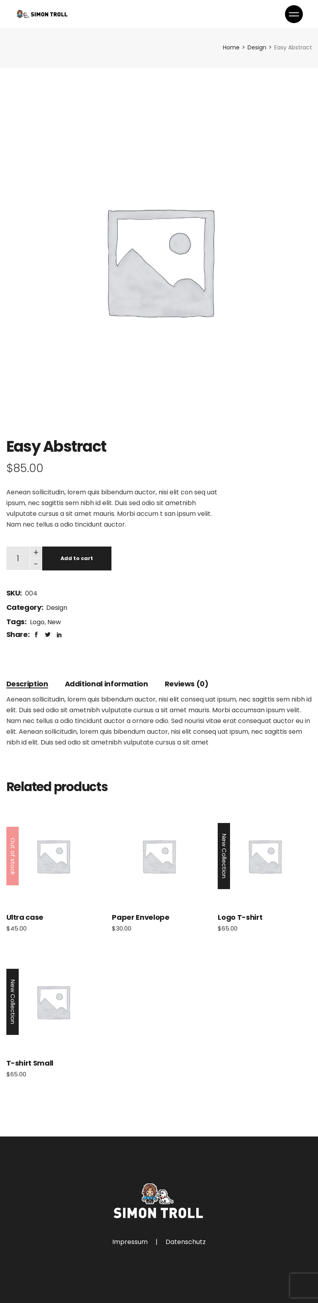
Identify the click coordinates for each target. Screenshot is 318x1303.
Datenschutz (186, 1241)
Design (56, 607)
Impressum (130, 1241)
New (54, 622)
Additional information (106, 684)
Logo (37, 622)
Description (27, 684)
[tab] (27, 683)
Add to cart (77, 558)
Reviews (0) (187, 684)
